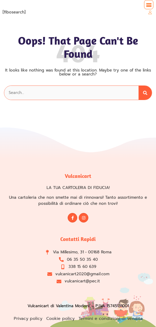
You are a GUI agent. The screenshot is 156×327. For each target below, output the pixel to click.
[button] (148, 4)
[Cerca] (145, 93)
